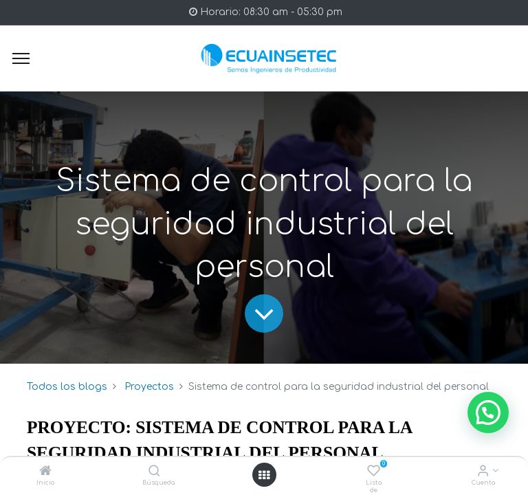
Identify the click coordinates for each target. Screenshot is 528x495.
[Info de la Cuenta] (483, 472)
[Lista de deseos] (373, 472)
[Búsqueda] (154, 472)
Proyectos (149, 387)
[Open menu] (264, 475)
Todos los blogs (67, 387)
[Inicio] (45, 472)
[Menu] (21, 58)
